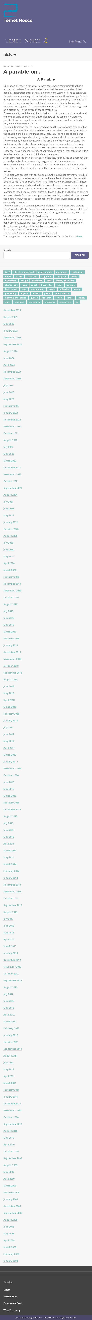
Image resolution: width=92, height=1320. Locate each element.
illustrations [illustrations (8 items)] (11, 285)
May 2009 (8, 1172)
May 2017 (8, 741)
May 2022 (8, 453)
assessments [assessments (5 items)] (45, 272)
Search (7, 250)
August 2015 (10, 816)
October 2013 (11, 898)
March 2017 (9, 754)
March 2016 (9, 795)
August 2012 (10, 987)
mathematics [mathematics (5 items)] (38, 289)
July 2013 (8, 918)
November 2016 (12, 768)
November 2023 (12, 378)
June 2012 (8, 1001)
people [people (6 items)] (76, 289)
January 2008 (10, 1260)
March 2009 (9, 1185)
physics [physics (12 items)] (24, 293)
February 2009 (11, 1192)
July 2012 (8, 994)
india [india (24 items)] (24, 285)
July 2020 (8, 542)
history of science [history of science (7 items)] (65, 280)
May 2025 (8, 323)
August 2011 (10, 1055)
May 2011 (8, 1069)
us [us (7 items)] (77, 302)
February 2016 (11, 802)
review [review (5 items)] (58, 297)
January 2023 (10, 412)
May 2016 (8, 789)
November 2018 (12, 659)
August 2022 (10, 440)
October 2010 (11, 1117)
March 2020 (9, 570)
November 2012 (12, 966)
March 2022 (9, 460)
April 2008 (9, 1240)
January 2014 (10, 877)
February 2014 (11, 871)
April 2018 (9, 700)
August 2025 (10, 317)
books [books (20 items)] (8, 276)
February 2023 (11, 406)
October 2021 (11, 481)
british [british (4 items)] (19, 276)
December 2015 (12, 809)
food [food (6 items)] (49, 280)
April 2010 (9, 1144)
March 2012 (9, 1021)
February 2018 (11, 713)
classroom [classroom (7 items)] (32, 276)
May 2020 (8, 556)
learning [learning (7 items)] (70, 285)
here (79, 236)
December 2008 (12, 1206)
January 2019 (10, 645)
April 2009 (9, 1178)
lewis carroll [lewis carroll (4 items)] (11, 289)
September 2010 (12, 1124)
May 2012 (8, 1007)
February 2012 (11, 1028)
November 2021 (12, 474)
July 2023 (8, 385)
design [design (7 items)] (24, 280)
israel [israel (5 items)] (34, 285)
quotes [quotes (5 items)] (34, 297)
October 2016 (11, 775)
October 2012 (11, 973)
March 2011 (9, 1083)
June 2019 (8, 618)
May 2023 (8, 399)
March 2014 (9, 864)
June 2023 (8, 392)
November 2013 (12, 891)
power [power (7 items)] (47, 293)
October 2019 (11, 597)
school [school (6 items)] (70, 297)
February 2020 (11, 576)
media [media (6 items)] (52, 289)
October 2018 (11, 665)
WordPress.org (11, 1310)
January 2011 (10, 1096)
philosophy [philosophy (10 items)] (10, 293)
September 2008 (12, 1213)
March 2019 (9, 631)
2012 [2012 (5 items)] (7, 272)
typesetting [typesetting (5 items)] (65, 302)
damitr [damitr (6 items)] (74, 276)
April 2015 (9, 843)
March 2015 (9, 850)
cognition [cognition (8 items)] (46, 276)
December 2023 (12, 371)
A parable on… (22, 72)
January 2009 (10, 1199)
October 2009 (11, 1151)
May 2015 (8, 836)
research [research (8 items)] (46, 297)
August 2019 (10, 604)
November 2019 (12, 590)
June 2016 (8, 782)
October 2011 (11, 1042)
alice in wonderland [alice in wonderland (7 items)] (24, 272)
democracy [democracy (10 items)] (11, 280)
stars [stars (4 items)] (8, 302)
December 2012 (12, 960)
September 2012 (12, 980)
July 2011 (8, 1062)
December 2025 (12, 310)
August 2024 (10, 351)
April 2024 (9, 364)
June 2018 (8, 686)
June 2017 (8, 734)
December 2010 (12, 1103)
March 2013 (9, 946)
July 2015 (8, 823)
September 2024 (12, 344)
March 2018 (9, 706)
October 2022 (11, 433)
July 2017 (8, 727)
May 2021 (8, 515)
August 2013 (10, 912)
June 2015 (8, 830)
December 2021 (12, 467)
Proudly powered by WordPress (28, 1317)
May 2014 (8, 857)
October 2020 (11, 529)
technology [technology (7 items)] (34, 302)
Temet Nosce (17, 20)
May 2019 (8, 624)
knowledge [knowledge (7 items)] (47, 285)
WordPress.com (69, 1317)
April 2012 (9, 1014)
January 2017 (10, 761)
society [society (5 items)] (81, 297)
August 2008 (10, 1219)
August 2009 (10, 1165)
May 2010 (8, 1137)
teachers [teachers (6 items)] (19, 302)
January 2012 (10, 1035)
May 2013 (8, 932)
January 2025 (10, 330)
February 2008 (11, 1254)
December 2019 (12, 583)
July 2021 (8, 501)
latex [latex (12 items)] (59, 285)
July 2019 (8, 611)
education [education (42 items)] (37, 280)
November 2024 (12, 337)
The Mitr (27, 66)
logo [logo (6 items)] (24, 289)
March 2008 (9, 1247)
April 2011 (9, 1076)
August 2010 (10, 1130)
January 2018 (10, 720)
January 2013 (10, 953)
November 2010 (12, 1110)
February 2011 (11, 1089)
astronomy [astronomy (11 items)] (62, 272)
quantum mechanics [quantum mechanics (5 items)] (15, 297)
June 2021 (8, 508)
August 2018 (10, 679)
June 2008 (8, 1226)
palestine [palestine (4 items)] (64, 289)
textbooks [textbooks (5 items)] (49, 302)
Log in (6, 1289)
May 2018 (8, 693)
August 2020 (10, 535)
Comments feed (12, 1303)
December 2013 (12, 884)
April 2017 (9, 747)
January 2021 (10, 522)
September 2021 (12, 488)
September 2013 (12, 905)
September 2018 (12, 672)
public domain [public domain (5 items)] (62, 293)
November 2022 (12, 426)
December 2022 (12, 419)
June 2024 (8, 358)
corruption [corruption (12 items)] (61, 276)
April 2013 (9, 939)
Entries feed (10, 1296)
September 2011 (12, 1048)
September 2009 (12, 1158)
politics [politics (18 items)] (36, 293)
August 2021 (10, 494)
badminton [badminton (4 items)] (77, 272)
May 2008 (8, 1233)
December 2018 (12, 652)
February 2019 (11, 638)
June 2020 (8, 549)
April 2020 (9, 563)
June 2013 (8, 925)
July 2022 (8, 447)
